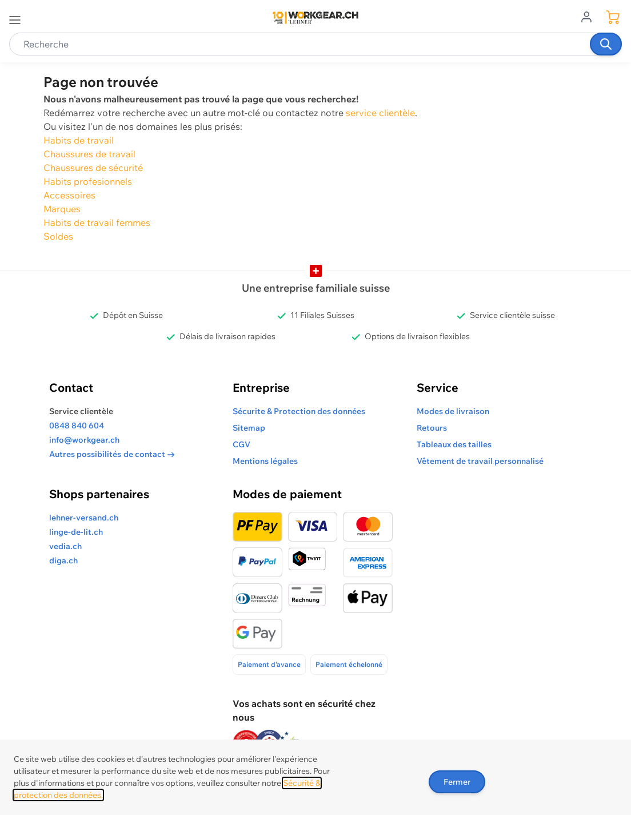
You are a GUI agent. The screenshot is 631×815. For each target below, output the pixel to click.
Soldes (58, 236)
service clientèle (380, 112)
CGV (241, 444)
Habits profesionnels (87, 181)
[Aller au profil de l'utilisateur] (590, 16)
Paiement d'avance (269, 664)
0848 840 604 (76, 425)
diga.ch (63, 560)
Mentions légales (265, 461)
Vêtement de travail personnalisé (480, 461)
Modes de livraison (453, 411)
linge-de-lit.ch (76, 532)
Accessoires (69, 195)
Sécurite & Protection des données (299, 411)
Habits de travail (78, 140)
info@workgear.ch (84, 440)
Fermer (457, 782)
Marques (62, 208)
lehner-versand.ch (83, 517)
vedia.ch (65, 546)
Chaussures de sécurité (93, 167)
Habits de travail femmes (96, 222)
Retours (432, 428)
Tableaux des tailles (454, 444)
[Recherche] (606, 44)
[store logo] (315, 17)
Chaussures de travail (89, 154)
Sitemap (249, 428)
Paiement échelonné (349, 664)
